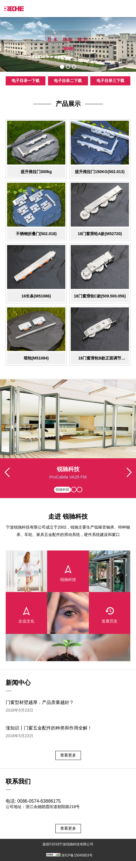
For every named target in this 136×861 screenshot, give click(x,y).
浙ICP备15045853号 (76, 855)
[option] (68, 44)
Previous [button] (7, 478)
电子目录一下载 (25, 80)
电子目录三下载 (110, 80)
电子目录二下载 (68, 80)
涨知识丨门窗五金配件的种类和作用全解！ (49, 728)
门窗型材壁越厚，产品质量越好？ (40, 702)
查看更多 (68, 755)
